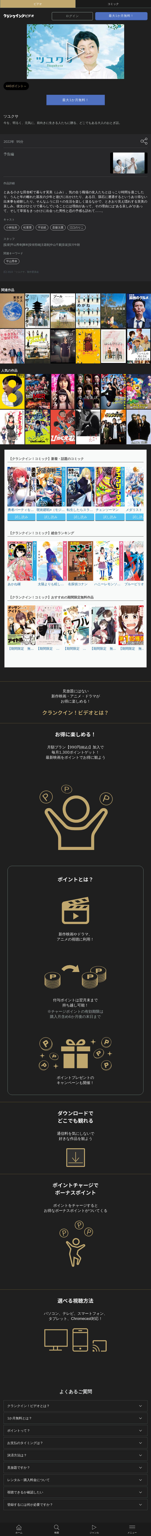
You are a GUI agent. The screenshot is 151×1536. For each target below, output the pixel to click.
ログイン (72, 16)
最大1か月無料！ (121, 15)
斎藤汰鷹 (57, 227)
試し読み (21, 517)
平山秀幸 (11, 261)
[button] (138, 494)
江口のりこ (77, 227)
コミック (113, 4)
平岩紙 (42, 227)
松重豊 (27, 227)
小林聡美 (11, 227)
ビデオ (38, 4)
